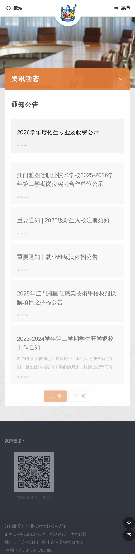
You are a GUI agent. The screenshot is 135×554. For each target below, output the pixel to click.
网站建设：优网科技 (68, 541)
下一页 (79, 406)
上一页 (55, 406)
